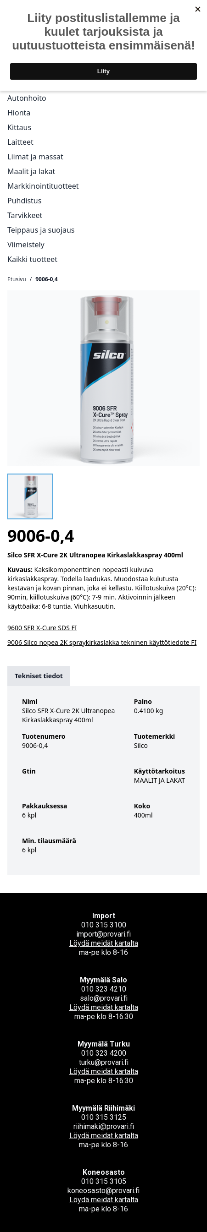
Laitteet (20, 142)
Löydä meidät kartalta (103, 943)
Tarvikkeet (24, 215)
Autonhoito (26, 98)
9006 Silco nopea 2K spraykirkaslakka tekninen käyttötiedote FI (101, 642)
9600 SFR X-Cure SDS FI (42, 627)
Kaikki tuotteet (32, 259)
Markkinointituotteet (43, 186)
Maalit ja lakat (31, 171)
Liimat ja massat (35, 157)
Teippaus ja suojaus (40, 230)
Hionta (18, 113)
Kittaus (19, 127)
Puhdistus (24, 201)
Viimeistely (26, 245)
